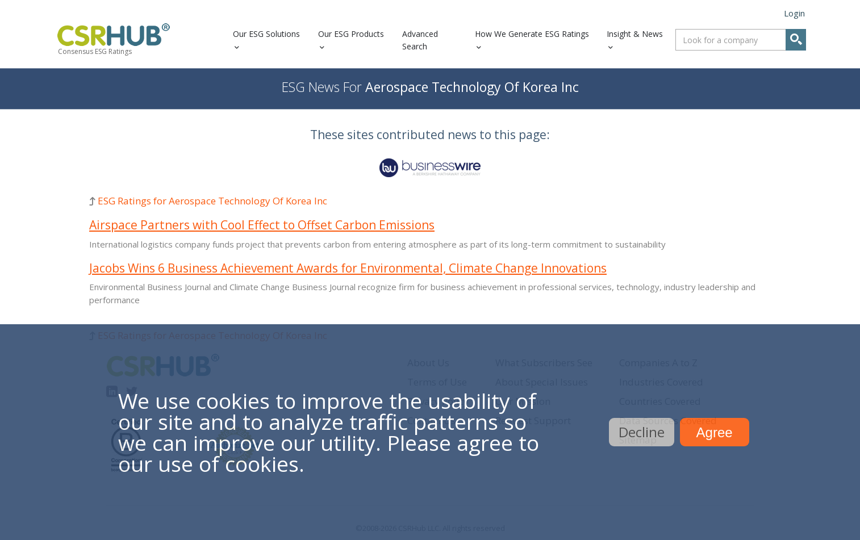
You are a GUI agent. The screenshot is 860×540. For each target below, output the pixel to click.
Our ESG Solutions (266, 33)
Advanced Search (420, 40)
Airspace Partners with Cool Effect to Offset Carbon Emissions (262, 225)
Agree (714, 432)
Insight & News (635, 33)
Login (794, 13)
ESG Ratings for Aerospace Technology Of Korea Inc (212, 200)
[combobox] (740, 40)
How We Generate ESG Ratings (532, 33)
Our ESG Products (351, 33)
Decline (642, 431)
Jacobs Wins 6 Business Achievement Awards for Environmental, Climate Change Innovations (348, 268)
